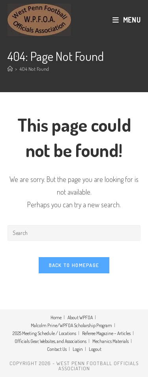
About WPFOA (80, 317)
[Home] (10, 69)
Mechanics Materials (110, 341)
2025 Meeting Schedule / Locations (44, 333)
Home (56, 317)
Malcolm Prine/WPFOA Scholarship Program (71, 325)
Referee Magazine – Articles (106, 333)
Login (78, 349)
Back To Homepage (74, 265)
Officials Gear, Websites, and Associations (50, 341)
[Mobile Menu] (126, 19)
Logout (95, 349)
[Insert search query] (74, 233)
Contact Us (57, 349)
